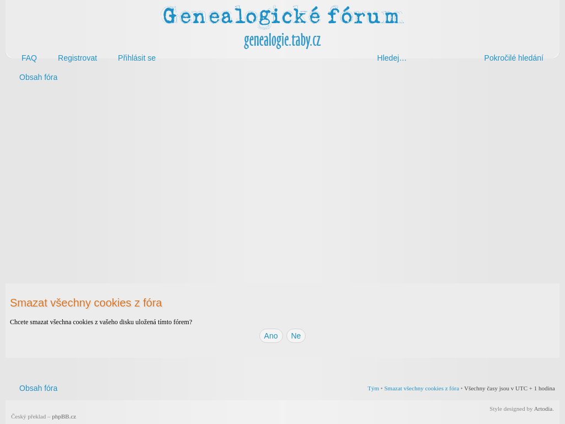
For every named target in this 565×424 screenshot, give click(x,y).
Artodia (543, 408)
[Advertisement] (282, 175)
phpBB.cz (64, 416)
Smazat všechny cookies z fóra (421, 388)
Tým (373, 388)
